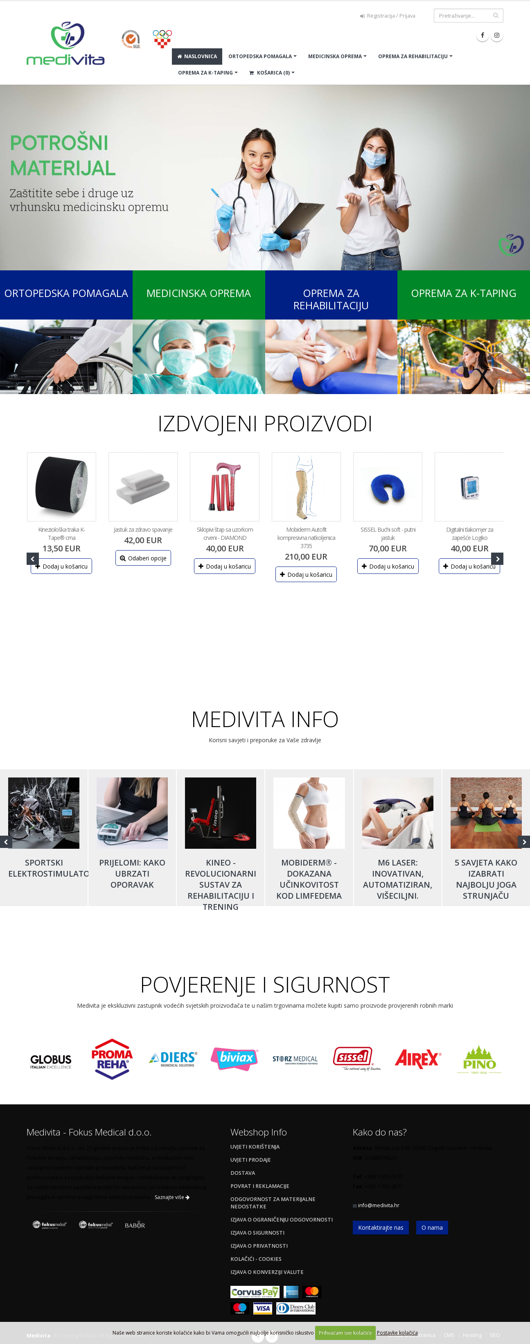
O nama (432, 1227)
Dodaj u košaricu (61, 566)
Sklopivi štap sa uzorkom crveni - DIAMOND (225, 534)
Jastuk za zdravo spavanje (143, 529)
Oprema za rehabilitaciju (331, 299)
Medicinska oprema (199, 293)
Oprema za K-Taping (463, 293)
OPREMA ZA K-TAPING (205, 72)
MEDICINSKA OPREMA (335, 56)
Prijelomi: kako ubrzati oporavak (132, 873)
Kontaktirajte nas (381, 1227)
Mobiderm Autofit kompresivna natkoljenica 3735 (306, 538)
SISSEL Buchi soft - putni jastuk (388, 534)
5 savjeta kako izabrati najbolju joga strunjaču (486, 879)
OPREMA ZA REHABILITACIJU (413, 56)
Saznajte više (172, 1197)
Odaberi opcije (143, 558)
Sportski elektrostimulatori (52, 868)
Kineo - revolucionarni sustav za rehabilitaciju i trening (220, 884)
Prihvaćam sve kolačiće (345, 1332)
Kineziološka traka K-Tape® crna (61, 534)
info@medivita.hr (378, 1205)
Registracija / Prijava (387, 15)
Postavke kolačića (397, 1332)
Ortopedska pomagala (66, 293)
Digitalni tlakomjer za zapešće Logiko (469, 534)
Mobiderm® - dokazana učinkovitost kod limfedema (309, 879)
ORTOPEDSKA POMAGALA (260, 56)
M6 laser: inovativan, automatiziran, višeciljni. (397, 879)
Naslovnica (197, 56)
